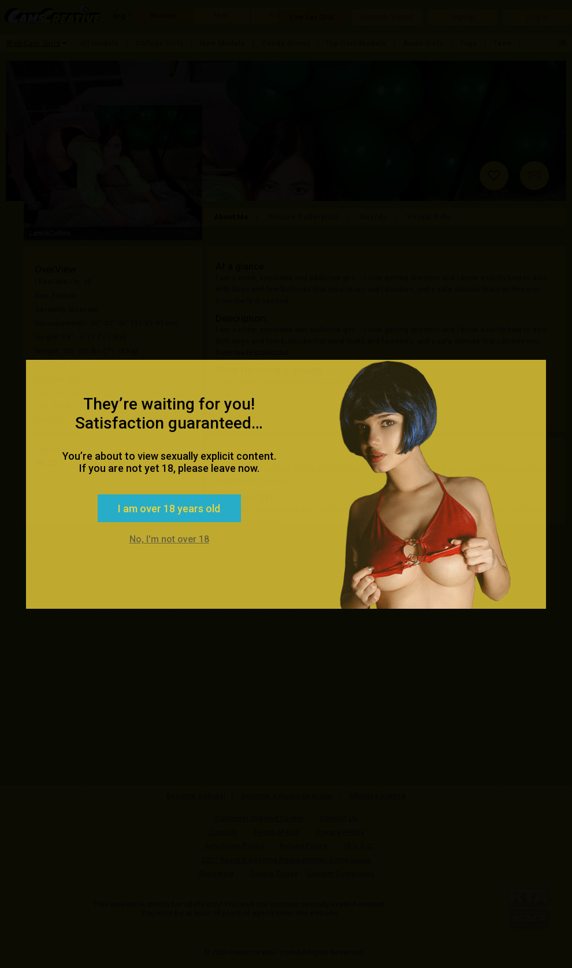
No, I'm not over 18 (169, 539)
